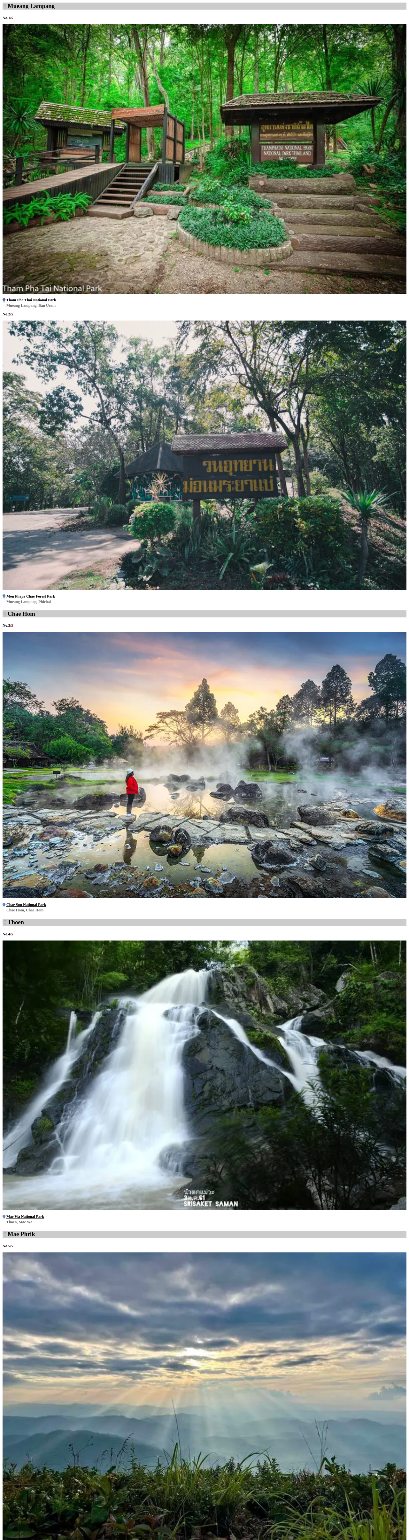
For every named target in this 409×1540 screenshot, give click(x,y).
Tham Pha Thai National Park (31, 300)
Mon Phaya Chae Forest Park (30, 596)
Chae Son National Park (26, 904)
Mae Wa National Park (25, 1216)
